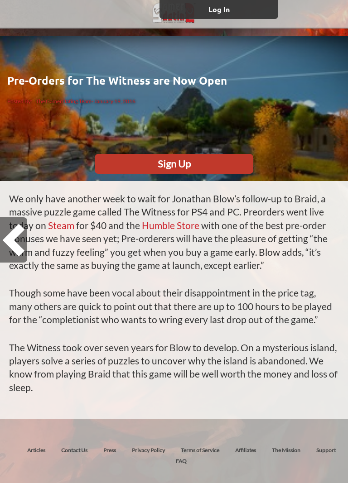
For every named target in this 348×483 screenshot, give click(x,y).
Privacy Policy (148, 450)
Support (326, 450)
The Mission (286, 450)
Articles (36, 450)
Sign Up (174, 164)
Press (109, 450)
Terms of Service (200, 450)
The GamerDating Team (64, 101)
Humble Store (170, 225)
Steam (61, 225)
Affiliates (245, 450)
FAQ (181, 461)
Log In (219, 9)
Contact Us (74, 450)
